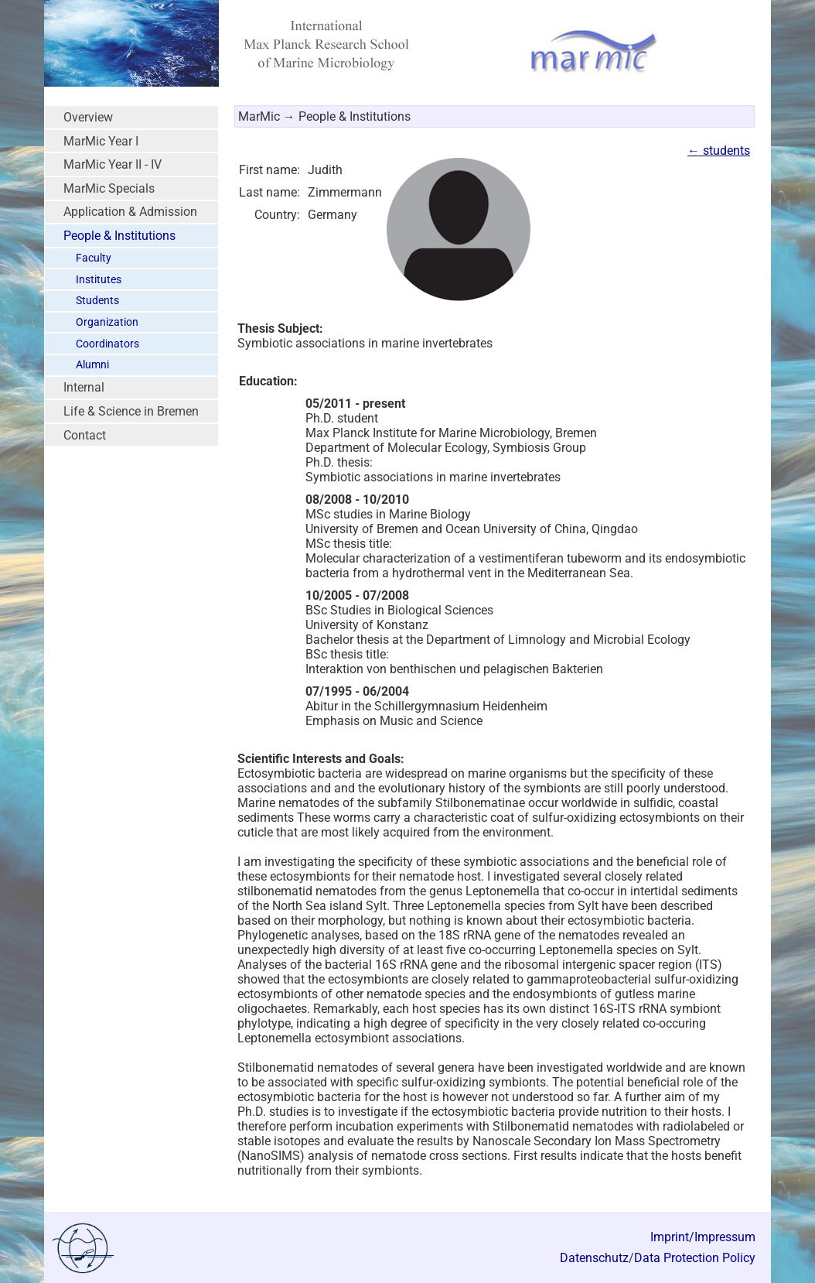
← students (718, 150)
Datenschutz (594, 1257)
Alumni (92, 364)
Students (97, 300)
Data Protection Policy (694, 1257)
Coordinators (107, 344)
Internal (83, 387)
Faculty (93, 258)
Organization (107, 322)
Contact (84, 435)
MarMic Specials (109, 188)
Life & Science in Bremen (131, 411)
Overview (88, 117)
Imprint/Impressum (702, 1237)
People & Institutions (119, 235)
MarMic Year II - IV (112, 164)
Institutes (98, 279)
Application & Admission (130, 211)
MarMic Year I (100, 141)
